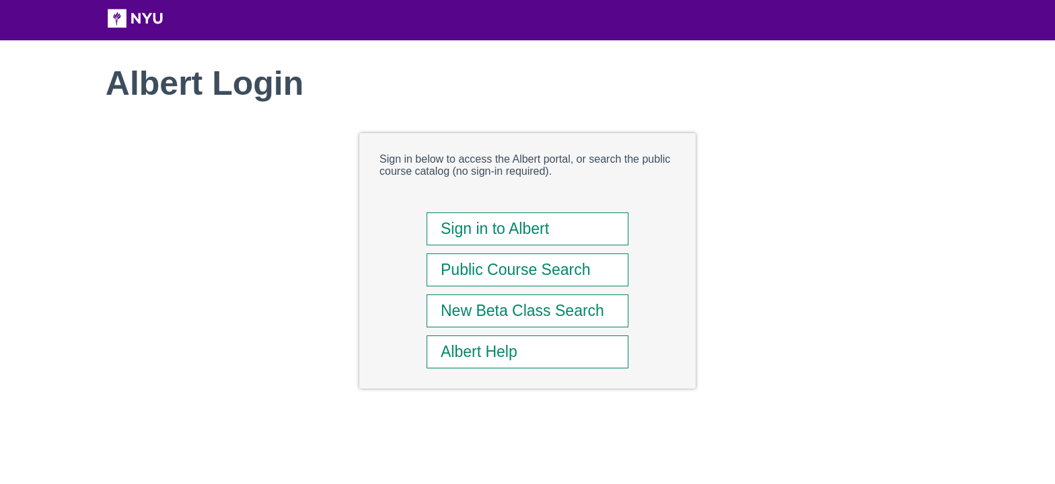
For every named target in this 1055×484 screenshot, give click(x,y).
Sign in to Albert (495, 228)
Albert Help (479, 351)
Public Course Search (515, 269)
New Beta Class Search (522, 310)
